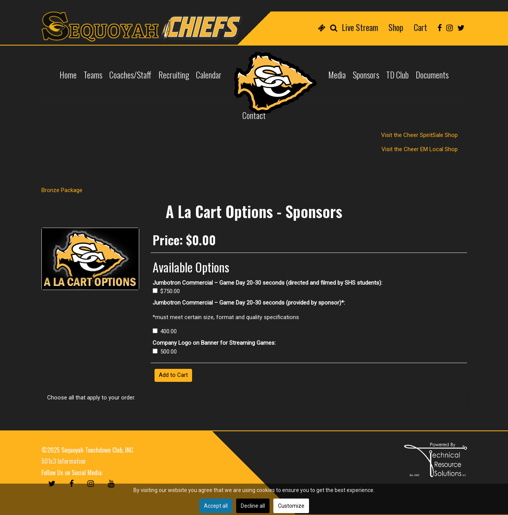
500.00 (165, 351)
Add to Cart (173, 375)
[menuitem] (322, 26)
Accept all (216, 506)
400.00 (165, 331)
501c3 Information (63, 461)
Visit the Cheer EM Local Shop (420, 149)
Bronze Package (61, 190)
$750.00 (166, 291)
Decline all (253, 506)
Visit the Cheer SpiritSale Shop (420, 135)
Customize (291, 506)
